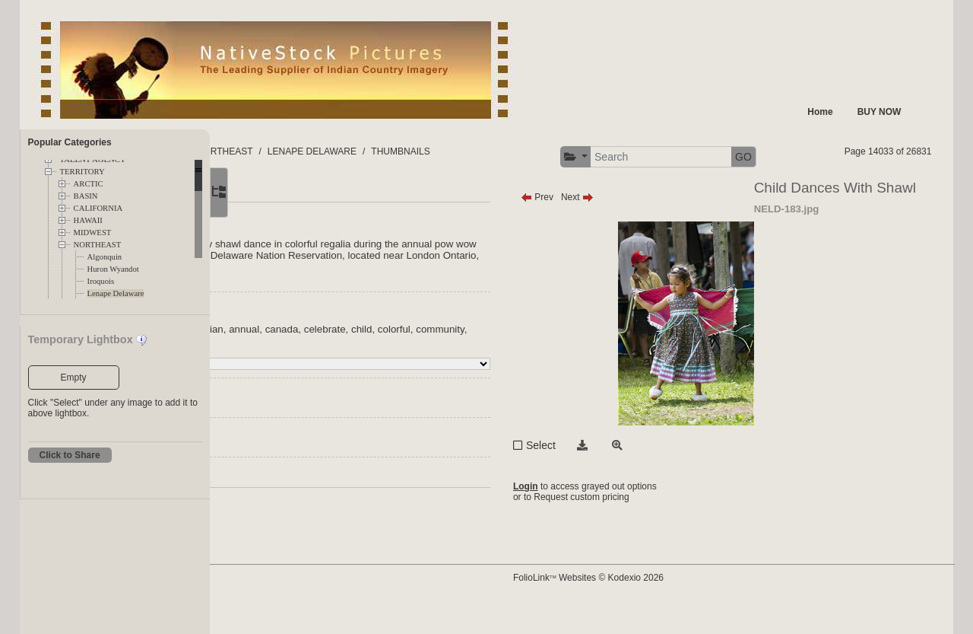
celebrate (507, 358)
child (544, 358)
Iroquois (101, 281)
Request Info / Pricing (316, 506)
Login (613, 515)
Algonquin (104, 257)
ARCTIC (88, 184)
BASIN (86, 196)
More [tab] (328, 220)
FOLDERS (281, 151)
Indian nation (300, 358)
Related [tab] (379, 220)
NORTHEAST (98, 245)
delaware (425, 369)
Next (664, 226)
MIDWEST (93, 232)
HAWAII (88, 220)
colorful (287, 369)
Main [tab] (282, 220)
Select (628, 474)
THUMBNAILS (588, 151)
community (333, 369)
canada (464, 358)
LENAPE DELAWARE (499, 151)
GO (907, 157)
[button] (738, 157)
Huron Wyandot (113, 269)
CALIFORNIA (98, 208)
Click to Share (70, 455)
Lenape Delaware (115, 293)
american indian (370, 358)
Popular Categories (70, 142)
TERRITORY (82, 171)
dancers (381, 369)
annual (427, 358)
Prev (624, 226)
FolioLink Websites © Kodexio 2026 (676, 601)
